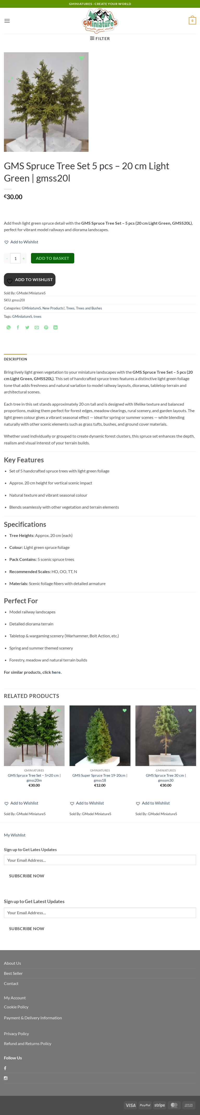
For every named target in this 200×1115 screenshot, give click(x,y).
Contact (11, 983)
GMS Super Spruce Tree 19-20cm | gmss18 (99, 777)
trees (37, 316)
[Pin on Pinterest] (46, 328)
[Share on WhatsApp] (8, 328)
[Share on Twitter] (27, 328)
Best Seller (13, 973)
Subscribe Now (27, 875)
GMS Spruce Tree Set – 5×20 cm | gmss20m (34, 777)
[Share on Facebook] (18, 328)
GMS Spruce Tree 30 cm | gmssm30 (166, 777)
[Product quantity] (15, 258)
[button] (7, 20)
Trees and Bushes (89, 308)
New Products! (53, 308)
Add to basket (53, 258)
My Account (15, 997)
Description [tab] (15, 359)
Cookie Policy (16, 1006)
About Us (12, 963)
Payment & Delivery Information (33, 1017)
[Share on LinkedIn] (55, 328)
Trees (70, 308)
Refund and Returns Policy (27, 1043)
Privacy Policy (16, 1033)
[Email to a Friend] (37, 328)
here (56, 672)
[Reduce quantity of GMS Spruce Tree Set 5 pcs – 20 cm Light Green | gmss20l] (7, 258)
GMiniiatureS (22, 316)
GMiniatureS (31, 308)
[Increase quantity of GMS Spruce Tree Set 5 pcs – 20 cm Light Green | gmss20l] (24, 258)
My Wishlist (15, 834)
